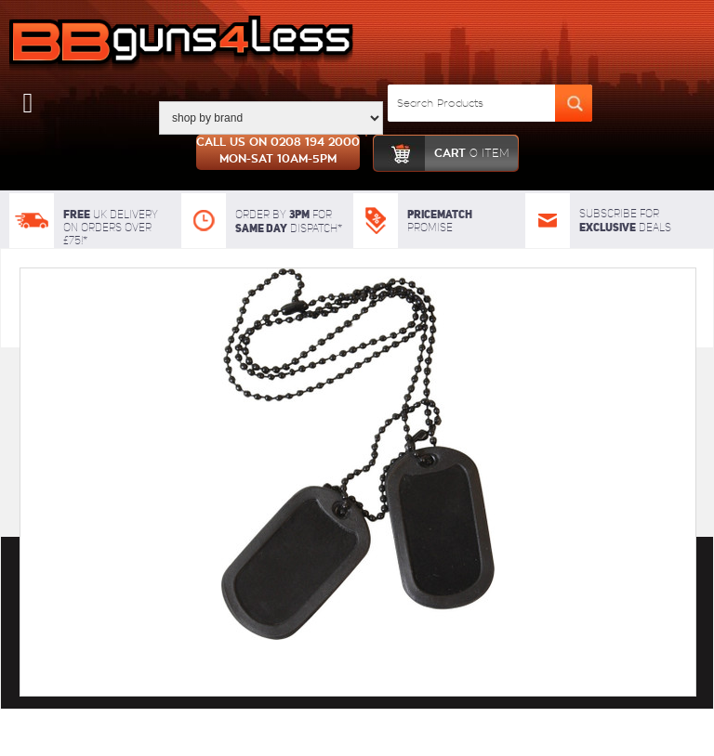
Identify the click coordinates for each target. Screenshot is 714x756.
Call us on (278, 152)
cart (441, 153)
